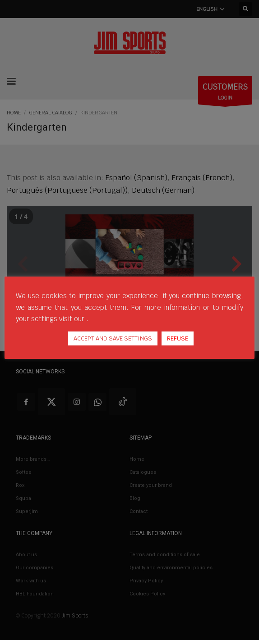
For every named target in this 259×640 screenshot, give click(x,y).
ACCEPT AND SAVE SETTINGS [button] (113, 338)
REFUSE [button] (177, 338)
